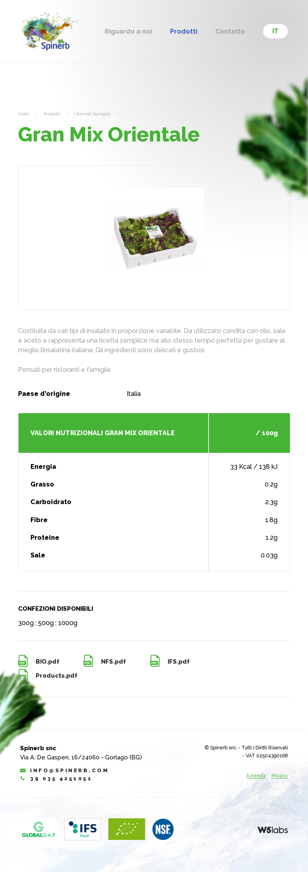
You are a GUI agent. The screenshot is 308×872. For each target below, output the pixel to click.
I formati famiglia (93, 114)
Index (24, 114)
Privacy (280, 776)
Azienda (255, 776)
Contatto (230, 31)
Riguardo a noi (128, 31)
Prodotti (183, 31)
